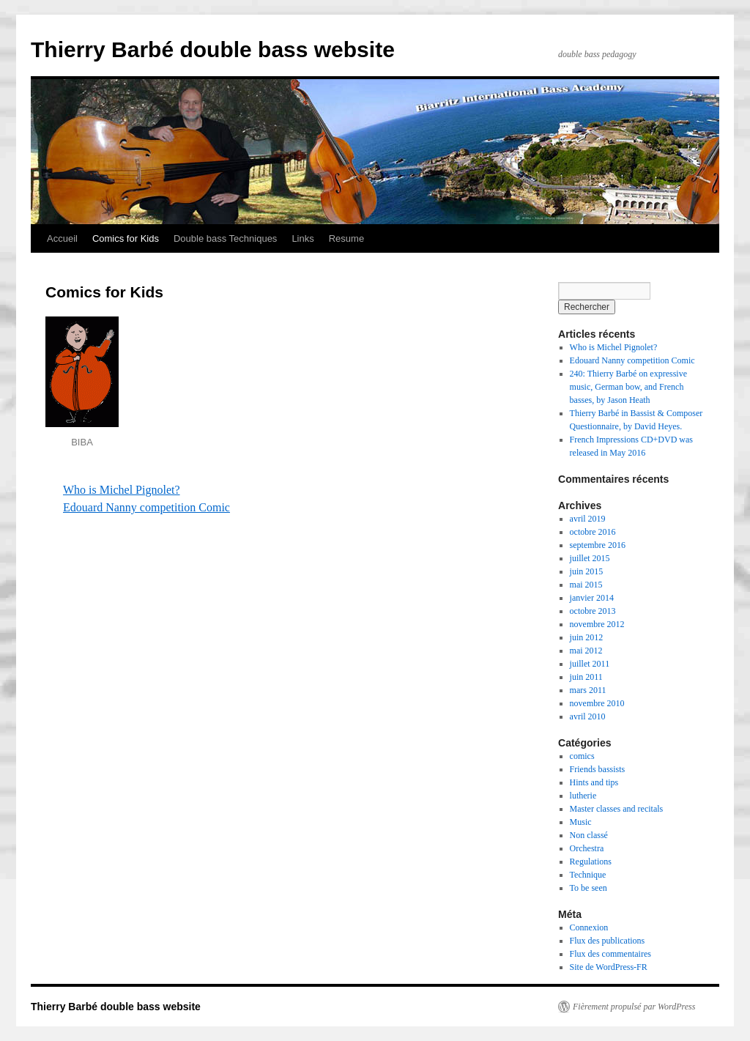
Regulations (591, 861)
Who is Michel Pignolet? (121, 490)
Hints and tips (594, 782)
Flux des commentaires (610, 954)
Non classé (589, 835)
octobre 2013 (593, 611)
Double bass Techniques (225, 238)
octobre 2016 (593, 532)
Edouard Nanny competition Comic (146, 507)
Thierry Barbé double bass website (213, 49)
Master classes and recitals (617, 809)
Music (581, 822)
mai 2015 (586, 584)
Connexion (589, 927)
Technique (588, 875)
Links (302, 238)
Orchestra (587, 848)
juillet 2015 (590, 558)
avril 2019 (588, 519)
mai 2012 (586, 650)
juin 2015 (587, 571)
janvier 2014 (592, 598)
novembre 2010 (597, 703)
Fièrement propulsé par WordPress (634, 1006)
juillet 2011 (590, 664)
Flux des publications (607, 941)
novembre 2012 (597, 624)
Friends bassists (597, 769)
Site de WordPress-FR (608, 967)
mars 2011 (588, 690)
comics (582, 756)
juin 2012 (587, 637)
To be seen (588, 888)
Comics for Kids (125, 238)
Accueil (62, 238)
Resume (346, 238)
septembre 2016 (597, 545)
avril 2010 (588, 716)
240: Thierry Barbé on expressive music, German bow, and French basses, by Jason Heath (628, 386)
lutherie (583, 795)
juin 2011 (586, 677)
